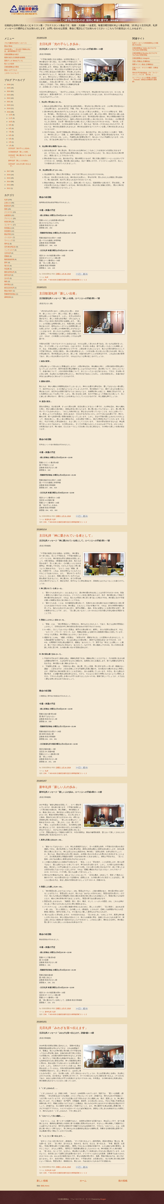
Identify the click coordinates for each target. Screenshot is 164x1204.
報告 (6, 281)
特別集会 (7, 228)
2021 (9, 102)
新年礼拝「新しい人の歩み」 (59, 787)
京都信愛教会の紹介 (11, 54)
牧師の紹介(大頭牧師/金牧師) (14, 57)
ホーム (83, 1181)
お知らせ (7, 203)
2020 (9, 105)
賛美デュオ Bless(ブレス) (13, 61)
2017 (9, 171)
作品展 (6, 269)
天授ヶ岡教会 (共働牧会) (141, 61)
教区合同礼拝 (9, 272)
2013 (9, 185)
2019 (9, 108)
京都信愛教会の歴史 (11, 67)
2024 (9, 91)
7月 (10, 132)
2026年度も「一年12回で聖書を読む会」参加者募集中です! (17, 50)
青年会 (6, 244)
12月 (11, 115)
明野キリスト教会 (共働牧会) (142, 64)
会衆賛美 (7, 215)
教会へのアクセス (10, 70)
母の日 (6, 266)
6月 (10, 135)
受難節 (6, 256)
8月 (10, 128)
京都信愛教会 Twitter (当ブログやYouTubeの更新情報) (144, 49)
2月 (10, 142)
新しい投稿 (42, 1181)
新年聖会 (7, 284)
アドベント (8, 218)
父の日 (6, 278)
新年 (6, 262)
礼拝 (46, 277)
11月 (11, 118)
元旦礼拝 (48, 1170)
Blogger (103, 1199)
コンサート (8, 225)
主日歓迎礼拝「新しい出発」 (58, 293)
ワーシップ (8, 240)
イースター (8, 237)
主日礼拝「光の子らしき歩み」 (60, 44)
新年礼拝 (48, 1012)
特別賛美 (7, 231)
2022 (9, 98)
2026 (9, 84)
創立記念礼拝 (9, 288)
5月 (10, 139)
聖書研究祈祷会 (10, 294)
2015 (9, 178)
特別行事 (7, 222)
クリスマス (8, 212)
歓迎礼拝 (48, 519)
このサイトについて (11, 73)
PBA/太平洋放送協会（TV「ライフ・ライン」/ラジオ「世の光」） (145, 73)
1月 (10, 145)
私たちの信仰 (9, 64)
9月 (10, 125)
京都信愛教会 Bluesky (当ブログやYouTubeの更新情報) (144, 54)
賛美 (6, 209)
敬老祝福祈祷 (9, 259)
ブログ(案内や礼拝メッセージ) (15, 43)
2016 (9, 175)
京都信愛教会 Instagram (141, 58)
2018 (9, 112)
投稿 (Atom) (45, 1186)
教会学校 (7, 234)
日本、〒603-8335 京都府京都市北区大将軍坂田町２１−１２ (65, 280)
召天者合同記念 (10, 247)
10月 (11, 122)
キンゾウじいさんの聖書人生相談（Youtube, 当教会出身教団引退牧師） (144, 79)
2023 (9, 95)
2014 (9, 181)
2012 (9, 188)
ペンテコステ (9, 250)
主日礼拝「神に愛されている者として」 (66, 535)
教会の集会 (8, 46)
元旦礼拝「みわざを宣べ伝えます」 (63, 1028)
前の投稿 (122, 1181)
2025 (9, 88)
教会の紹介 (8, 291)
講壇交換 (7, 297)
